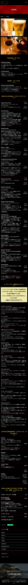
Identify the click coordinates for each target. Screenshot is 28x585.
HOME (2, 16)
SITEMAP (3, 549)
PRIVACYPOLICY (5, 546)
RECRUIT (3, 543)
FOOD (2, 538)
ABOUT (3, 535)
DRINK (3, 541)
